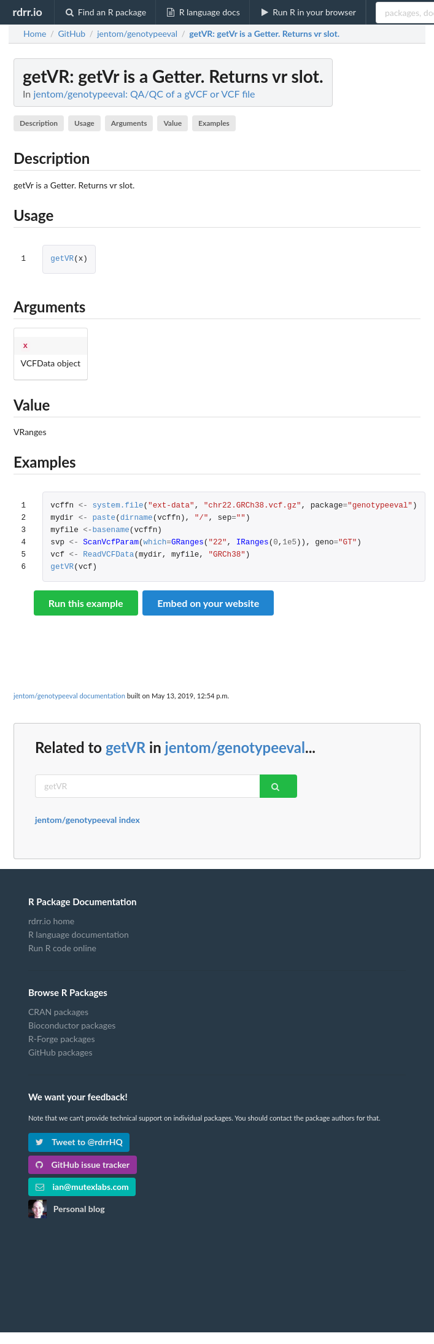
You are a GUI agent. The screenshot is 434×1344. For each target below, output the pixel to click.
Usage (84, 123)
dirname (136, 517)
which (155, 541)
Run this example (85, 602)
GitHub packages (60, 1051)
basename (110, 529)
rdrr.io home (51, 920)
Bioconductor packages (71, 1024)
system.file (117, 505)
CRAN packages (58, 1011)
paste (103, 517)
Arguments (129, 123)
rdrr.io (27, 11)
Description (39, 123)
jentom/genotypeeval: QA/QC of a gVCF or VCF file (144, 93)
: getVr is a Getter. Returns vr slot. (264, 33)
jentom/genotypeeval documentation (69, 694)
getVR (62, 259)
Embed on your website (208, 602)
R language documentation (78, 933)
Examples (214, 123)
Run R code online (62, 946)
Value (172, 123)
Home (34, 33)
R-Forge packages (61, 1037)
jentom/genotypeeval (235, 746)
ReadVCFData (108, 554)
